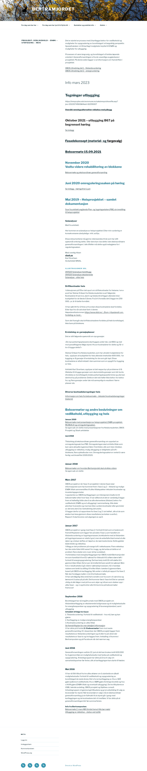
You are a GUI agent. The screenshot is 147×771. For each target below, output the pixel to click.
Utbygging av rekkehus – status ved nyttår (83, 712)
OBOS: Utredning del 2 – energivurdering (82, 71)
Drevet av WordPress (73, 765)
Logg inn (24, 740)
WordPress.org (26, 753)
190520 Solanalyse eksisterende (79, 275)
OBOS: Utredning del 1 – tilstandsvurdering (83, 68)
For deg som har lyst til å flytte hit (56, 25)
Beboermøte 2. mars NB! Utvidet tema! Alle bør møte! (87, 709)
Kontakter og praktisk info (85, 25)
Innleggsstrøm (26, 744)
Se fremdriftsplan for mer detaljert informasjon (85, 625)
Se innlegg (69, 130)
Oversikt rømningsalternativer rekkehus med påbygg (88, 110)
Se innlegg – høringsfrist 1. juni (77, 189)
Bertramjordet (53, 9)
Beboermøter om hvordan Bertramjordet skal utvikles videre (91, 468)
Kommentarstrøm (27, 748)
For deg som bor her (30, 25)
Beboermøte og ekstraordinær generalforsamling (86, 172)
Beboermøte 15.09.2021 (83, 152)
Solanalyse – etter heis (74, 277)
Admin (103, 25)
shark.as (69, 255)
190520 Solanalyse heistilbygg (78, 272)
